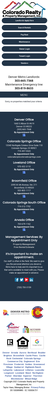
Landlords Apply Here (24, 21)
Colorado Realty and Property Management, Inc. (24, 9)
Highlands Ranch (33, 367)
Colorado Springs (32, 358)
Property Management (24, 244)
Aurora (22, 352)
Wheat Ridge (31, 379)
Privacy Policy (38, 387)
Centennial (17, 358)
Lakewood (19, 370)
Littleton (29, 370)
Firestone (8, 364)
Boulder (42, 352)
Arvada (14, 352)
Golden (28, 364)
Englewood (29, 361)
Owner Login (24, 49)
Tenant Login (24, 56)
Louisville (39, 370)
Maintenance (24, 42)
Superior (27, 376)
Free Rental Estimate (24, 247)
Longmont (9, 373)
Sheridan (17, 376)
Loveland (19, 373)
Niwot (28, 373)
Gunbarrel (19, 367)
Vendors (24, 63)
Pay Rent (24, 35)
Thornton (37, 376)
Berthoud (32, 352)
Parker (8, 376)
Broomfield (18, 355)
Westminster (17, 379)
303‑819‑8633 (24, 88)
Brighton (8, 355)
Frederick (19, 364)
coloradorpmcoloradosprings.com (24, 157)
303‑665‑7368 (24, 80)
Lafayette (8, 370)
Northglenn (37, 373)
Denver (6, 352)
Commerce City (15, 361)
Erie (38, 361)
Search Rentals (24, 28)
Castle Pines (31, 355)
